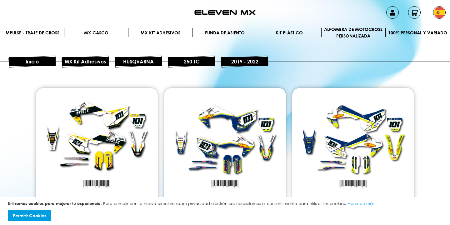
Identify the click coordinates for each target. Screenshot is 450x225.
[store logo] (225, 12)
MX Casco (96, 32)
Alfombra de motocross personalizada (353, 32)
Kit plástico (289, 32)
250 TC (191, 61)
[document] (226, 211)
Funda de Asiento (225, 32)
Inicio (32, 61)
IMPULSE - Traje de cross (31, 32)
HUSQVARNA (138, 61)
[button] (439, 12)
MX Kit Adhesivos (160, 32)
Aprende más (361, 203)
